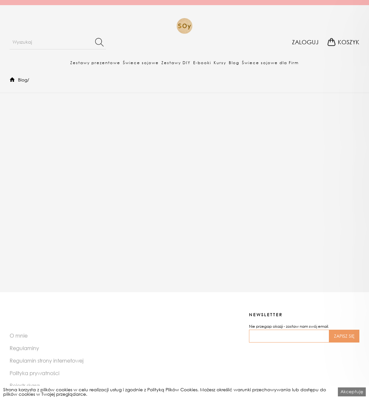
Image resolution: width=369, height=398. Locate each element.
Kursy (220, 63)
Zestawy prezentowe (95, 63)
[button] (95, 62)
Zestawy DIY (176, 63)
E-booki (202, 63)
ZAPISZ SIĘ (344, 336)
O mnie (19, 340)
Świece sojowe (141, 63)
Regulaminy (24, 353)
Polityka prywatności (34, 378)
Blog (234, 63)
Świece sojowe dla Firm (270, 63)
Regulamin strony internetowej (46, 365)
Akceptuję (351, 391)
